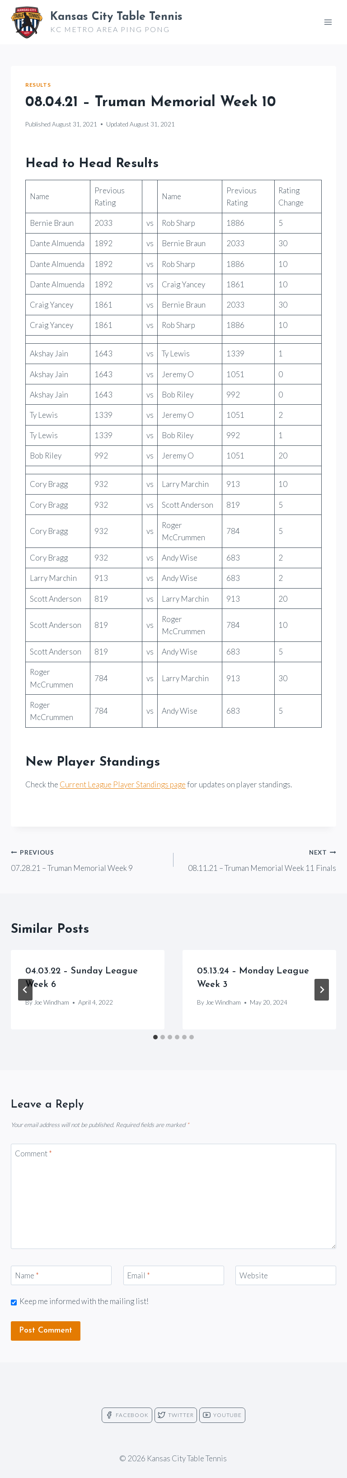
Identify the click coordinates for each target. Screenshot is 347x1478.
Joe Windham (51, 1002)
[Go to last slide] (25, 990)
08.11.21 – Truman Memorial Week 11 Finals (258, 859)
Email (138, 1275)
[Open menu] (327, 22)
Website (253, 1275)
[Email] (173, 1275)
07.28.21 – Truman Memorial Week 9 (88, 859)
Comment (33, 1153)
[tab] (155, 1037)
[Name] (61, 1275)
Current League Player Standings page (123, 784)
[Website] (285, 1275)
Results (38, 84)
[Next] (321, 990)
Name (27, 1275)
